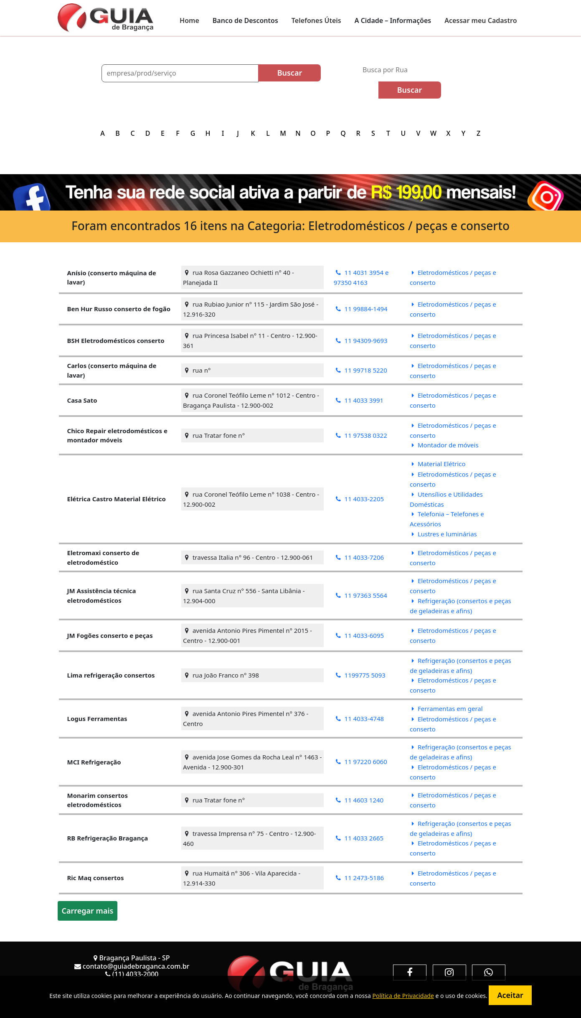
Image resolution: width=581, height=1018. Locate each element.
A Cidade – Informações (393, 20)
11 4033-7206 (360, 557)
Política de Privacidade (403, 996)
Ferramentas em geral (447, 708)
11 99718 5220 (361, 370)
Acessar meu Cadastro (480, 20)
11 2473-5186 (360, 877)
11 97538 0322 (361, 435)
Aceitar (510, 995)
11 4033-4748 (360, 718)
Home (189, 20)
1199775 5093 (361, 675)
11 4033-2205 (360, 499)
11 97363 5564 (361, 595)
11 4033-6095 (360, 635)
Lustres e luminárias (444, 534)
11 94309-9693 (362, 340)
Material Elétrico (438, 463)
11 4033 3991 (360, 400)
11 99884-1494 (362, 309)
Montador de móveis (445, 445)
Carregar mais (88, 911)
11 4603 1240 (360, 800)
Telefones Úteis (316, 20)
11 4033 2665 (360, 838)
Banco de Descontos (245, 20)
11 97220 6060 (361, 761)
